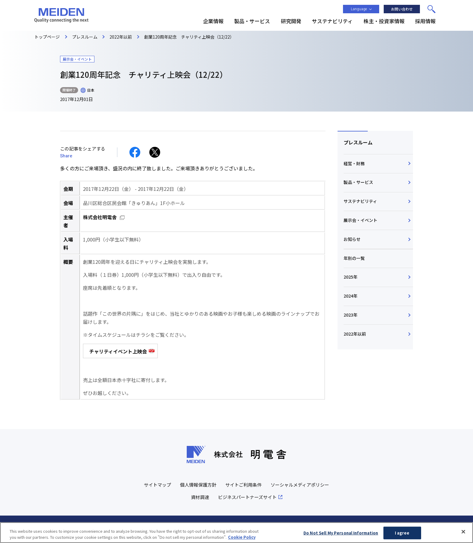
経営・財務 (354, 163)
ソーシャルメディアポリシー (300, 484)
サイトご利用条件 (243, 484)
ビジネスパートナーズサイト (247, 497)
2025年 (350, 277)
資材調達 (200, 497)
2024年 (350, 296)
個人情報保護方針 (198, 484)
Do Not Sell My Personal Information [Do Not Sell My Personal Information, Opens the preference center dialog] (340, 536)
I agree (402, 536)
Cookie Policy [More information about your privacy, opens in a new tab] (242, 540)
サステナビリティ (360, 201)
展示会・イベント (360, 220)
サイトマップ (157, 484)
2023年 (350, 315)
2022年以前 (355, 334)
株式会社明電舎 (100, 217)
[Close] (463, 534)
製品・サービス (358, 182)
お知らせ (352, 239)
